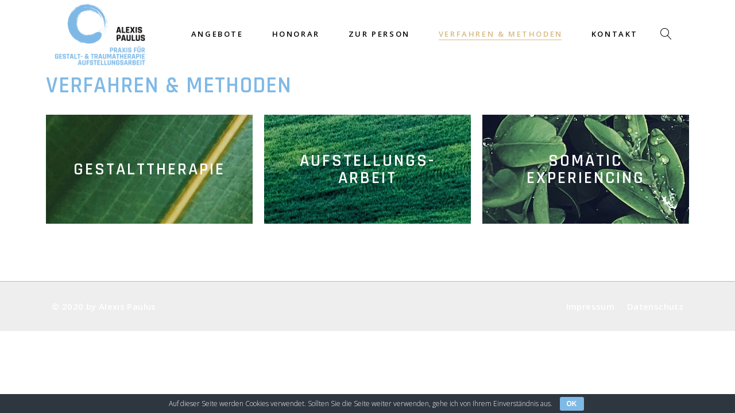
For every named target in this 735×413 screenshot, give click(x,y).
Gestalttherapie (149, 169)
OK (572, 404)
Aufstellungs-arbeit (367, 169)
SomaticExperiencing (586, 169)
